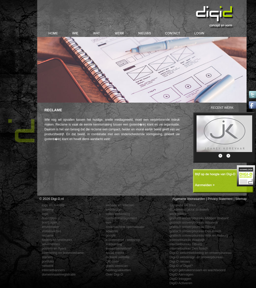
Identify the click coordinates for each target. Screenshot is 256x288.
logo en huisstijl (53, 205)
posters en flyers (54, 248)
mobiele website (117, 257)
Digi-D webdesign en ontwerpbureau (196, 257)
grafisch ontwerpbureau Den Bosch (195, 231)
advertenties (51, 244)
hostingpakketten (118, 270)
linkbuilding (114, 244)
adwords (112, 231)
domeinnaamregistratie (59, 274)
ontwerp (48, 209)
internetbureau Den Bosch (188, 248)
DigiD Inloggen (180, 279)
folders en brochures (57, 240)
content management (121, 218)
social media (115, 253)
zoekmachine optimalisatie (125, 227)
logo (45, 214)
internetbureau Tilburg (185, 244)
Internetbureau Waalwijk (187, 240)
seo (108, 222)
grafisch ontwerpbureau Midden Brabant (198, 218)
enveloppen (50, 227)
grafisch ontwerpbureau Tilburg (192, 227)
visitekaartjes (51, 231)
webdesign (113, 209)
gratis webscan (117, 266)
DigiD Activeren (180, 283)
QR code (112, 261)
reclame (48, 235)
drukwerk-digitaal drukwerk (189, 209)
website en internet (119, 205)
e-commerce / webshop (123, 240)
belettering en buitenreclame (63, 253)
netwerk (48, 266)
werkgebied (178, 214)
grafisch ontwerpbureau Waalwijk (193, 222)
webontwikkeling (118, 214)
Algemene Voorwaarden (188, 199)
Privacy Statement (220, 199)
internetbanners (53, 270)
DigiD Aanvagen (181, 274)
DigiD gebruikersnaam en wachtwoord (197, 270)
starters (47, 257)
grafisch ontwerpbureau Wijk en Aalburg (198, 235)
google (111, 235)
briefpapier (49, 222)
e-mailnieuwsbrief (118, 248)
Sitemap (241, 199)
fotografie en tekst (182, 205)
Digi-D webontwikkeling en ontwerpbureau (200, 253)
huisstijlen (49, 218)
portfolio (48, 261)
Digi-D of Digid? (181, 266)
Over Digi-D (114, 274)
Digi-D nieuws (179, 261)
